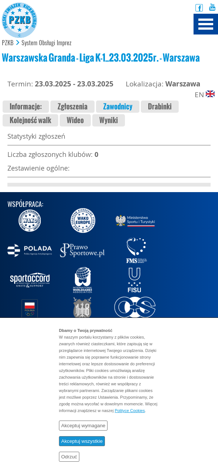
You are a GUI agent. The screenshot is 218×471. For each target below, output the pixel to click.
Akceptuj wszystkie (82, 441)
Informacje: (26, 106)
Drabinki (160, 106)
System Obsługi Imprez (47, 43)
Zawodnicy (117, 106)
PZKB (7, 43)
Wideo (75, 120)
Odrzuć (69, 457)
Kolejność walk (30, 120)
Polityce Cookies (130, 410)
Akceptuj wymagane (83, 425)
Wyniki (108, 120)
